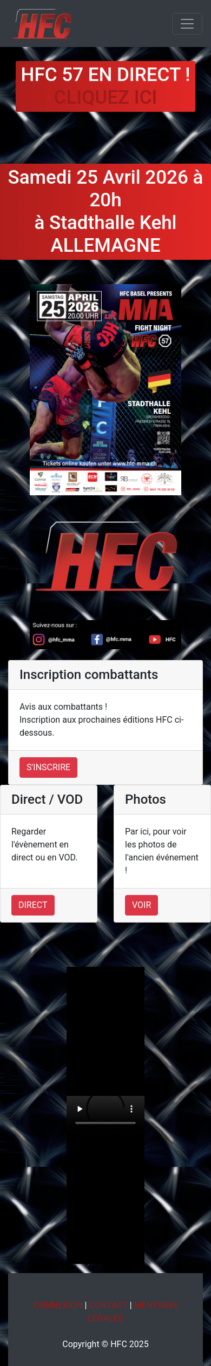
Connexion (58, 1305)
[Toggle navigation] (187, 24)
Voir (141, 905)
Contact (108, 1305)
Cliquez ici (105, 97)
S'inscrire (48, 767)
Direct (33, 905)
